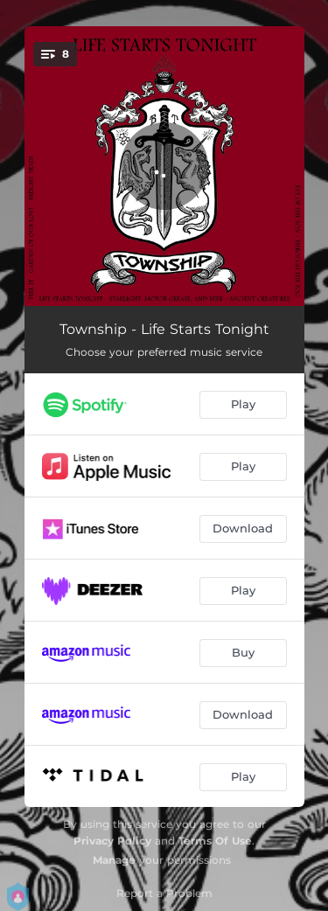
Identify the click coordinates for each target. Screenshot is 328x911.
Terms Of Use (215, 840)
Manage (114, 859)
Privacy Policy (112, 840)
